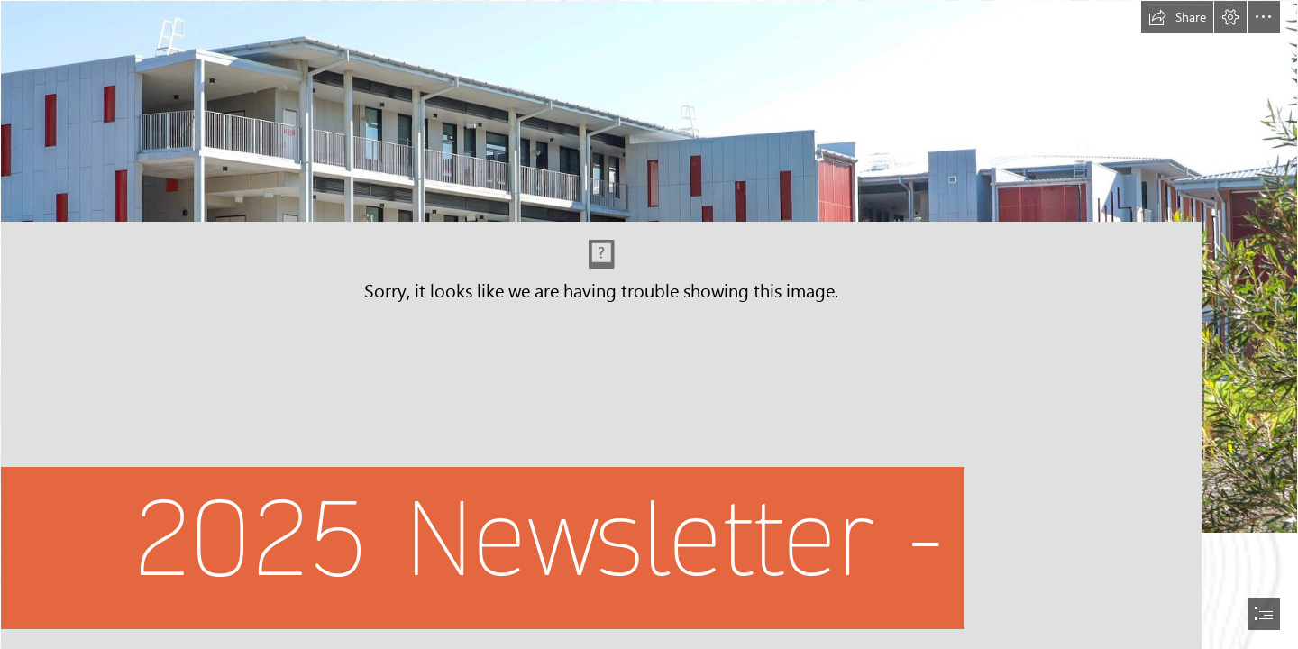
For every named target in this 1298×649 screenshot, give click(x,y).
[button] (1177, 17)
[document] (649, 324)
